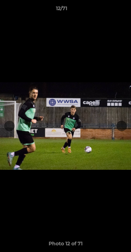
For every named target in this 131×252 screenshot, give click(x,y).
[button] (106, 10)
